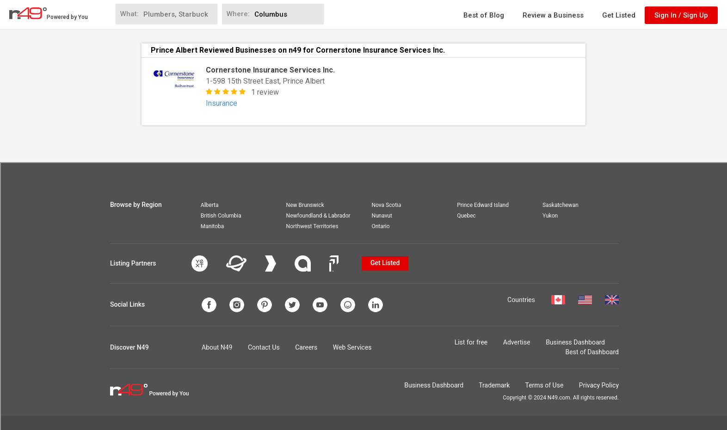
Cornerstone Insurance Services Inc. (270, 70)
